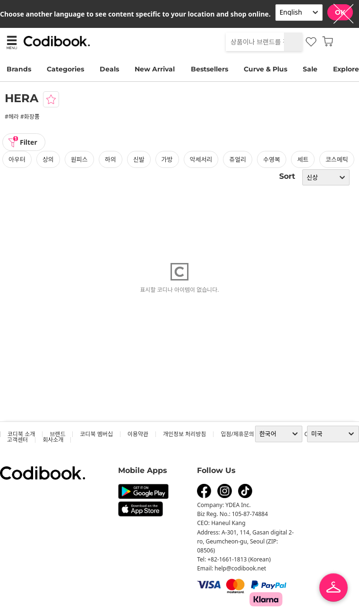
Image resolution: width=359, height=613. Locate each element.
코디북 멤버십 (96, 434)
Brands (19, 69)
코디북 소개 (21, 434)
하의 (110, 159)
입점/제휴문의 (237, 434)
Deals (109, 69)
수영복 (271, 159)
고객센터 (17, 440)
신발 (139, 159)
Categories (65, 69)
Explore (346, 69)
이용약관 (138, 434)
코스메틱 (336, 159)
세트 (302, 159)
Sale (310, 69)
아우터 (17, 159)
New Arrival (155, 69)
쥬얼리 (237, 159)
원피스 (79, 159)
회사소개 (53, 440)
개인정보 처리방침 (184, 434)
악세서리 (201, 159)
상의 (48, 159)
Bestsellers (209, 69)
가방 (167, 159)
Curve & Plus (265, 69)
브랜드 (57, 434)
